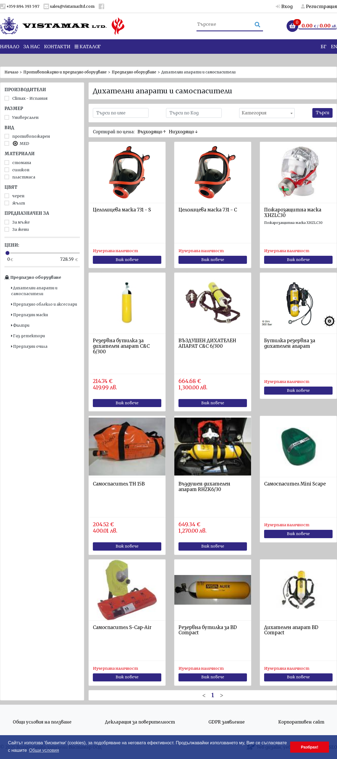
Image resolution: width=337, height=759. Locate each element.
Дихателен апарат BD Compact (291, 630)
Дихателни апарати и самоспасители (34, 291)
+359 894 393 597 (19, 6)
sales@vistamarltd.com (69, 6)
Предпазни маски (29, 315)
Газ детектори (28, 336)
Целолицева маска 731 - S (122, 210)
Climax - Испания (26, 98)
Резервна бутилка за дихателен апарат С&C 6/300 (121, 346)
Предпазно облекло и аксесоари (44, 304)
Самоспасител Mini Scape (295, 484)
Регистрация (319, 6)
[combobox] (267, 113)
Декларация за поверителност (140, 722)
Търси (322, 112)
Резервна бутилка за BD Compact (207, 630)
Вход (284, 6)
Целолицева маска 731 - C (207, 210)
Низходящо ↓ (183, 131)
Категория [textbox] (254, 113)
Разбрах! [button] (309, 747)
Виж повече (127, 259)
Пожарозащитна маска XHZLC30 (292, 212)
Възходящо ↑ (151, 131)
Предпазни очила (29, 346)
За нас (31, 55)
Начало (11, 72)
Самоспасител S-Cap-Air (122, 627)
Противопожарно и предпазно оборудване (65, 72)
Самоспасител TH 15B (119, 484)
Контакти (57, 55)
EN (334, 55)
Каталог (88, 55)
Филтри (20, 325)
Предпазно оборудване (134, 72)
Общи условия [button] (44, 750)
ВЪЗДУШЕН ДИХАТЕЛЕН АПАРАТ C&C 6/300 (207, 343)
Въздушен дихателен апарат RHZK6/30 (204, 486)
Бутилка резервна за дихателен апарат (289, 343)
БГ (323, 55)
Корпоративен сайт (301, 722)
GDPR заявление (226, 722)
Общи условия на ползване (42, 722)
